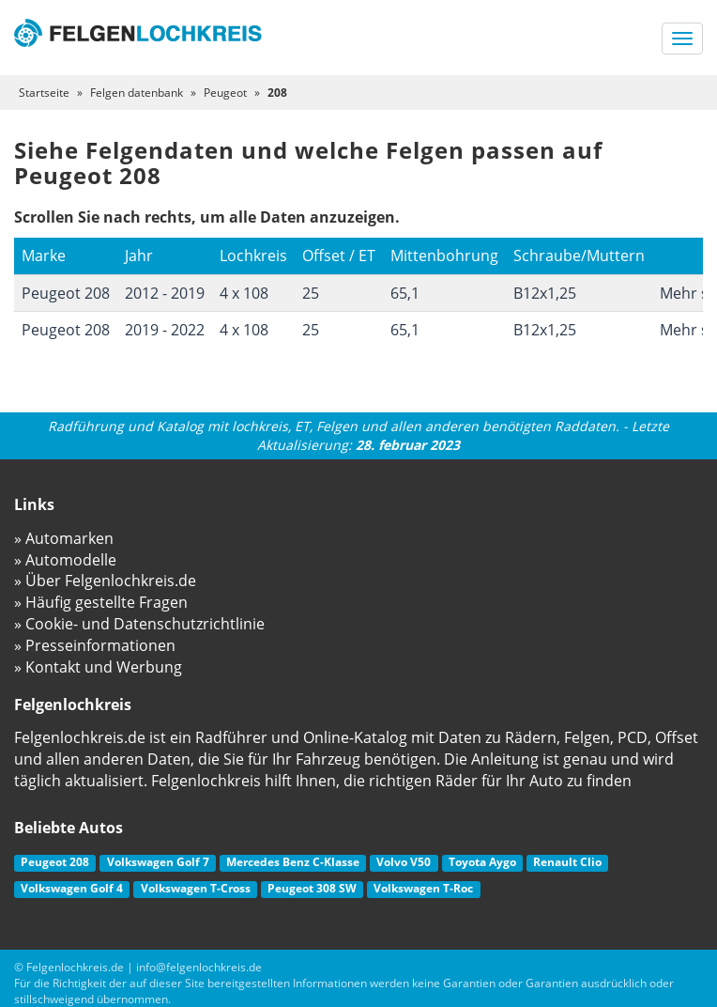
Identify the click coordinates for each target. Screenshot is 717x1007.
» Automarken (64, 538)
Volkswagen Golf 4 (72, 888)
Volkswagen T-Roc (423, 888)
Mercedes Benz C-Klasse (292, 862)
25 (310, 293)
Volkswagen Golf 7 (158, 862)
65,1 (405, 293)
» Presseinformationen (94, 645)
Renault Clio (567, 862)
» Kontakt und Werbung (98, 667)
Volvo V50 (403, 862)
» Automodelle (65, 560)
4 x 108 (244, 293)
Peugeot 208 (66, 293)
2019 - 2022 (165, 329)
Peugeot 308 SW (312, 888)
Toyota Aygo (482, 862)
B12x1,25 (544, 293)
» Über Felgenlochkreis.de (105, 580)
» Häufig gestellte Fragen (101, 602)
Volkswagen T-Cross (196, 888)
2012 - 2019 (165, 293)
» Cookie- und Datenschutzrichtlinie (139, 623)
